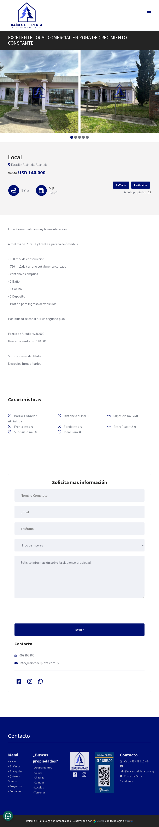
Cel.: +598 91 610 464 (136, 764)
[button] (72, 137)
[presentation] (45, 610)
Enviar (79, 630)
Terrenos (40, 795)
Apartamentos (43, 770)
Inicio (13, 764)
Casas (38, 775)
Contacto (15, 794)
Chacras (39, 780)
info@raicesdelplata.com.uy (39, 663)
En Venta (121, 185)
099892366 (26, 655)
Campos (39, 785)
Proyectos (16, 789)
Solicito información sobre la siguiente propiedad (79, 577)
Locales (39, 790)
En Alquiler (140, 185)
